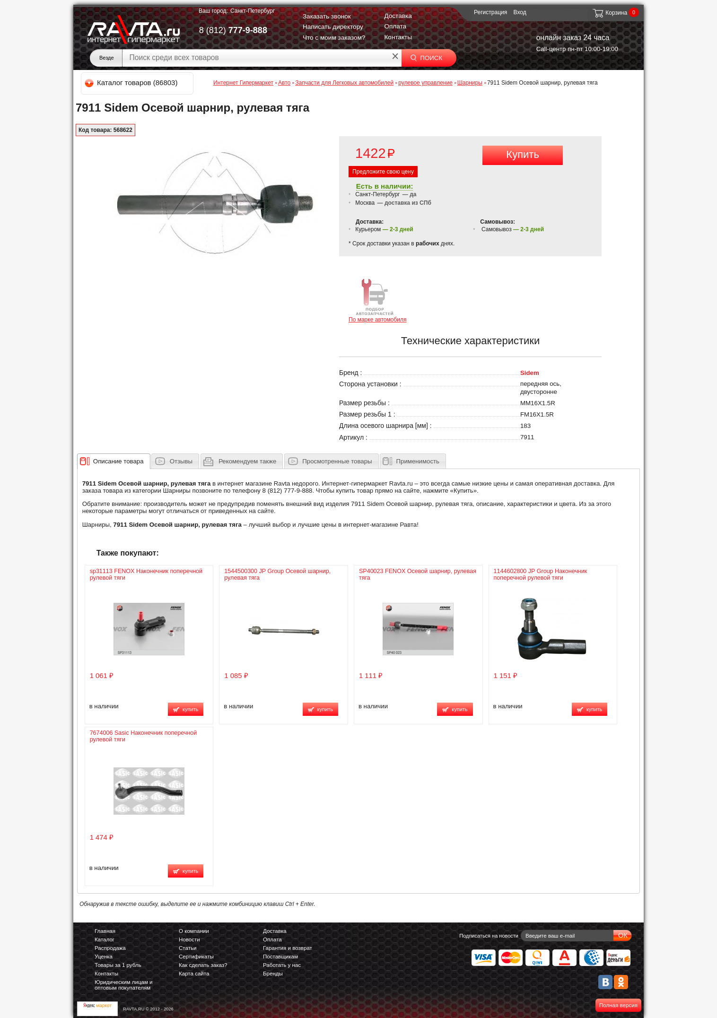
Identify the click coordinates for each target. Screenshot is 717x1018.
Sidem (529, 372)
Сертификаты (196, 956)
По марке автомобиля (378, 300)
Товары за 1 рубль (118, 965)
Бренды (273, 973)
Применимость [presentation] (417, 461)
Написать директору (333, 26)
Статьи (187, 948)
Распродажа (110, 948)
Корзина (609, 12)
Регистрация (490, 12)
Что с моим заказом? (334, 37)
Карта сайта (194, 973)
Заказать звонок (327, 16)
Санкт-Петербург (252, 11)
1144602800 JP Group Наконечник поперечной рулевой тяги (540, 574)
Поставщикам (280, 956)
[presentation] (118, 461)
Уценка (104, 956)
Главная (105, 931)
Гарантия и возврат (287, 948)
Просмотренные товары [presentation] (337, 461)
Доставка (397, 15)
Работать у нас (282, 965)
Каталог (104, 939)
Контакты (398, 37)
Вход (520, 12)
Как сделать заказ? (203, 965)
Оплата (395, 26)
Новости (189, 939)
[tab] (113, 461)
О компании (194, 931)
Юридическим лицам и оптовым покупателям (124, 985)
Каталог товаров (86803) (131, 82)
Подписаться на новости (488, 936)
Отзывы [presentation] (181, 461)
